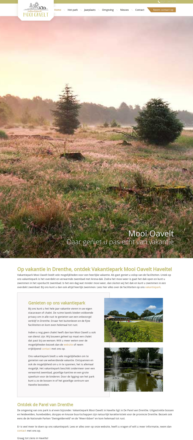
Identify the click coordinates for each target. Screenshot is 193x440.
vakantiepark (153, 287)
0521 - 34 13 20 (168, 1)
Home (57, 9)
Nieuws (124, 9)
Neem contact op (163, 9)
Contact (139, 9)
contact (46, 348)
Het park (73, 9)
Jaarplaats (90, 9)
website (68, 344)
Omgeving (108, 9)
